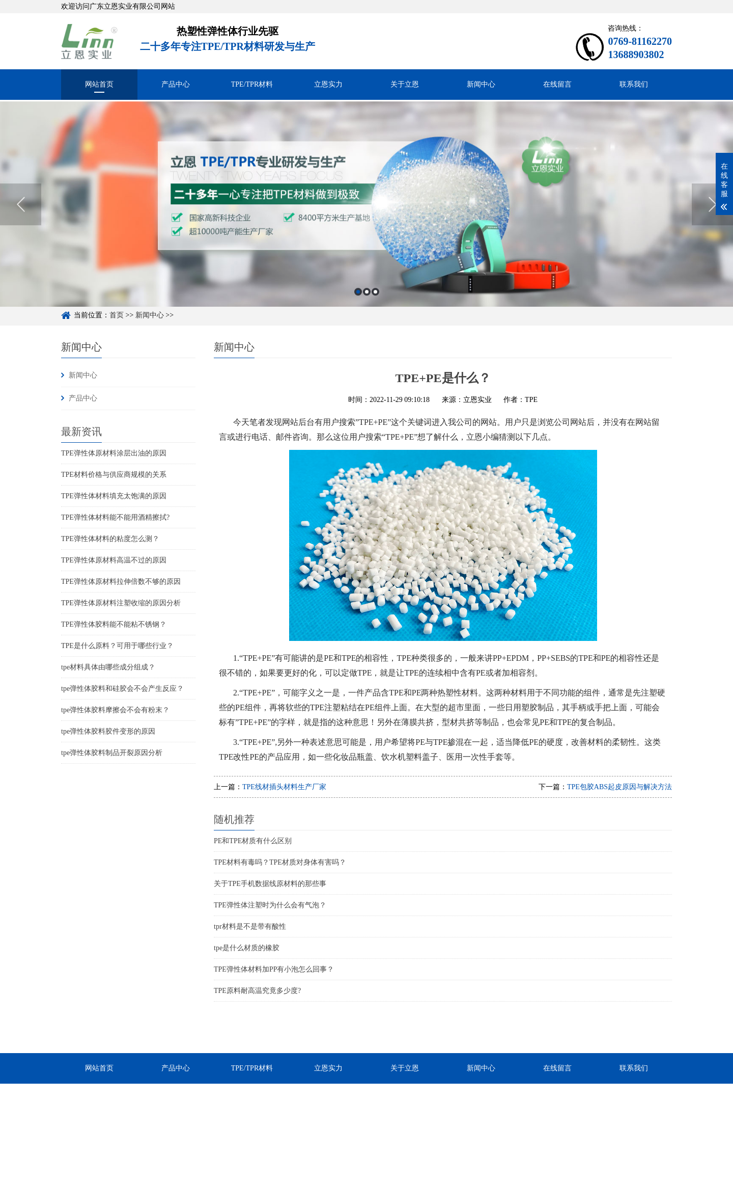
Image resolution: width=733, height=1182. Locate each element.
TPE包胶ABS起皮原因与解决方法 (619, 787)
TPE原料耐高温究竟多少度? (257, 991)
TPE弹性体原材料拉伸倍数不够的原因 (121, 581)
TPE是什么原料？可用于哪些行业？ (117, 646)
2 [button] (367, 307)
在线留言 (557, 84)
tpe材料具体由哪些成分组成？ (108, 667)
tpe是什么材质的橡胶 (246, 948)
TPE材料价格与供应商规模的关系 (113, 474)
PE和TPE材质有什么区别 (253, 841)
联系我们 (633, 84)
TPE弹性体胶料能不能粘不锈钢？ (113, 624)
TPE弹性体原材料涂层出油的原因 (113, 453)
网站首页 (99, 84)
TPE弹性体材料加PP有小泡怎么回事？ (274, 969)
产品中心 (175, 84)
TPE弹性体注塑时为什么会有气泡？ (270, 905)
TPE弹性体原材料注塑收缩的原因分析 (121, 603)
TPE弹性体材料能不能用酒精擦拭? (115, 517)
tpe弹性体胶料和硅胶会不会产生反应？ (122, 688)
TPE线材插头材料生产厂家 (284, 787)
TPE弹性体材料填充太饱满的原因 (113, 496)
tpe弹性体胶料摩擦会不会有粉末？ (115, 710)
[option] (366, 220)
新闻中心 (481, 84)
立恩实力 (328, 84)
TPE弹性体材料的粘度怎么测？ (110, 539)
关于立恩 (404, 84)
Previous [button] (20, 220)
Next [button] (712, 220)
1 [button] (358, 307)
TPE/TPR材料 (252, 84)
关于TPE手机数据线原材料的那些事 (270, 884)
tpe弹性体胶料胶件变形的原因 (108, 731)
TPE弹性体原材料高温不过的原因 (113, 560)
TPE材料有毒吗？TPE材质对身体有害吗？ (280, 862)
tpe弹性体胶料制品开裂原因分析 (111, 753)
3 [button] (375, 307)
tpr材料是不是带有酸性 (250, 926)
